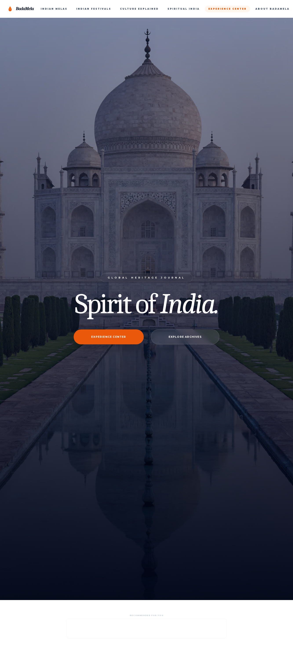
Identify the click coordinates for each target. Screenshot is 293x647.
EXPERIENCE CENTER (227, 8)
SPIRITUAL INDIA (183, 8)
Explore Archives (185, 336)
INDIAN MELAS (54, 8)
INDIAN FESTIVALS (93, 8)
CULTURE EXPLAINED (139, 8)
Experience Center (108, 336)
